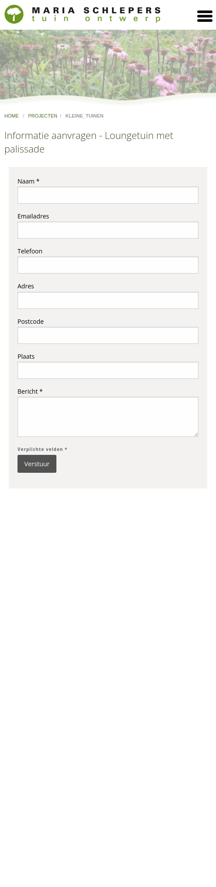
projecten (42, 115)
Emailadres (108, 225)
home (12, 115)
